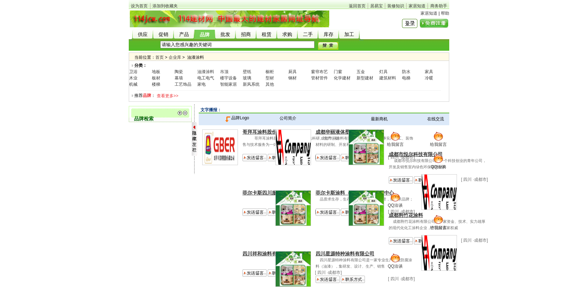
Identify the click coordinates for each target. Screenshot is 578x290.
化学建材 (342, 78)
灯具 (383, 71)
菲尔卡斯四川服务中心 (266, 193)
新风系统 (251, 84)
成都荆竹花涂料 (406, 215)
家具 (429, 71)
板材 (156, 78)
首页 (159, 57)
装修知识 (395, 5)
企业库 (175, 57)
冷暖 (429, 78)
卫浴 (133, 71)
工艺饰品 (183, 84)
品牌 (205, 34)
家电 (201, 84)
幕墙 (179, 78)
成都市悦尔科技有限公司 (416, 154)
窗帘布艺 (319, 71)
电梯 (406, 78)
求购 (287, 34)
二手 (308, 34)
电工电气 (205, 78)
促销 (163, 34)
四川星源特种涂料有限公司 (345, 253)
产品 (184, 34)
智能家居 (228, 84)
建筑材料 (387, 78)
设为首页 (139, 5)
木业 (133, 78)
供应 (143, 34)
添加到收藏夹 (165, 5)
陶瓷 (179, 71)
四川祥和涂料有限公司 (266, 253)
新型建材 (365, 78)
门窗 (338, 71)
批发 (225, 34)
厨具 (292, 71)
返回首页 (357, 5)
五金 (361, 71)
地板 (156, 71)
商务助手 (438, 5)
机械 (133, 84)
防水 (406, 71)
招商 (246, 34)
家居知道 (417, 5)
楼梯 (156, 84)
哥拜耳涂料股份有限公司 (269, 132)
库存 (328, 34)
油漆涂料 (205, 71)
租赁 (267, 34)
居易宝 (376, 5)
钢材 (292, 78)
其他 (270, 84)
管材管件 (319, 78)
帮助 (445, 13)
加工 (349, 34)
